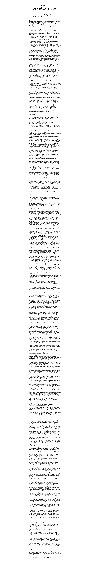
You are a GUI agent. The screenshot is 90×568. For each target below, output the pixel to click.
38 (31, 445)
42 (31, 517)
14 (31, 136)
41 (31, 513)
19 (31, 191)
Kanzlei (42, 5)
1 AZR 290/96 (55, 217)
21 (31, 208)
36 (31, 419)
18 (31, 178)
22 (31, 230)
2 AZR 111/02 (42, 234)
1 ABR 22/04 (56, 142)
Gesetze (46, 5)
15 (31, 139)
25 (31, 264)
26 (31, 275)
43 (31, 521)
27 (31, 292)
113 (30, 281)
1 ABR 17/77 (57, 216)
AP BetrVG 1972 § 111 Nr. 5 (50, 174)
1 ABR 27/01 (56, 141)
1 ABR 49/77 (41, 174)
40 (31, 478)
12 (31, 125)
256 (38, 160)
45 (31, 551)
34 (31, 388)
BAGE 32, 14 (31, 217)
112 (40, 28)
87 (56, 144)
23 (31, 247)
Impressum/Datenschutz (45, 562)
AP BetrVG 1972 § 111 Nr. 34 (40, 537)
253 (57, 154)
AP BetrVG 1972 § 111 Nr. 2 (51, 244)
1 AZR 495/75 (42, 244)
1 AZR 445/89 (45, 548)
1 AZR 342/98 (35, 300)
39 (31, 458)
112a (33, 23)
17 (51, 19)
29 (31, 341)
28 (31, 322)
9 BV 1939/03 (49, 37)
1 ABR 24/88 (56, 175)
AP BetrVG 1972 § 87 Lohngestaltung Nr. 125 (38, 144)
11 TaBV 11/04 (57, 33)
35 (31, 407)
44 (31, 532)
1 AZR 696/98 (41, 219)
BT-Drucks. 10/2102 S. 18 (53, 483)
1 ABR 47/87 (45, 408)
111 (54, 18)
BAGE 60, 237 (52, 408)
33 (31, 380)
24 (31, 259)
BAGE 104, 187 (32, 142)
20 (31, 195)
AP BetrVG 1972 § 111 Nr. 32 (38, 205)
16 (31, 154)
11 (31, 116)
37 (31, 440)
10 (31, 113)
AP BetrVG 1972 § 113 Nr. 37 (44, 300)
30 (31, 349)
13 (31, 130)
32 (31, 366)
